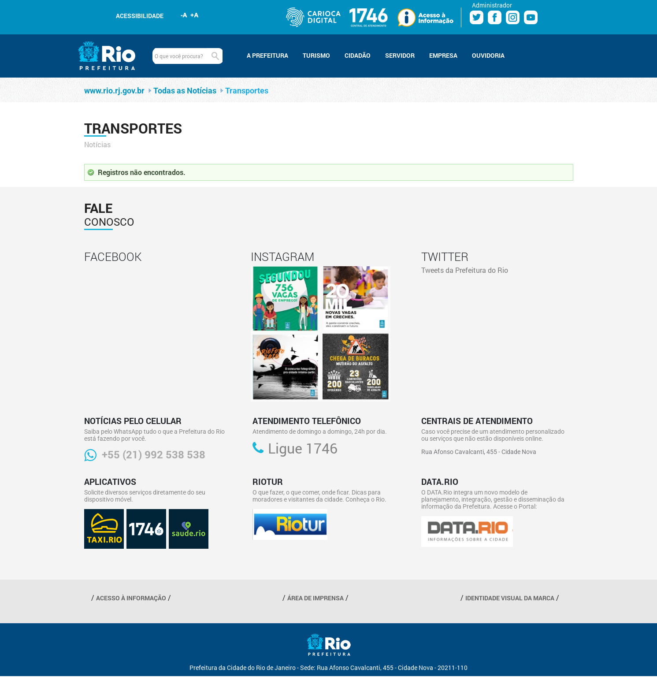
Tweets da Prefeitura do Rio (464, 270)
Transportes (246, 90)
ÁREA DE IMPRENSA (315, 598)
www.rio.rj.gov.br (114, 90)
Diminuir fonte (184, 15)
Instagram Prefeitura (513, 17)
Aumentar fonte (194, 15)
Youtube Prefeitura (531, 17)
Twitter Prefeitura (476, 17)
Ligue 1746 (303, 448)
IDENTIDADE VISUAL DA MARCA (509, 598)
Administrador (492, 5)
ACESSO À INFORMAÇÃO (131, 598)
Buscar (215, 56)
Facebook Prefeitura (494, 17)
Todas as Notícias (184, 90)
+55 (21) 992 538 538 (153, 454)
